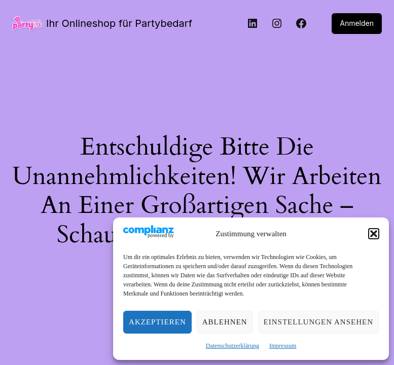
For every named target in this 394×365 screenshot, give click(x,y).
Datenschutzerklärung (232, 345)
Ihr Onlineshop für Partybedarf (114, 23)
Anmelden (358, 23)
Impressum (282, 345)
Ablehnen (224, 322)
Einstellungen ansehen (318, 322)
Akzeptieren (157, 322)
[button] (374, 234)
